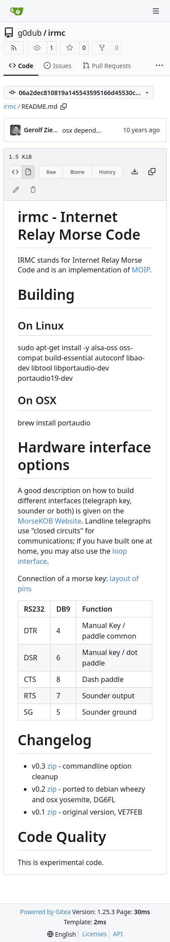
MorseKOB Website (49, 521)
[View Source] (15, 172)
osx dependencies (88, 130)
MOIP (140, 270)
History (107, 171)
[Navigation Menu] (157, 11)
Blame (77, 171)
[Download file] (135, 172)
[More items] (159, 66)
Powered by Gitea (45, 912)
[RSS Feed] (14, 47)
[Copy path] (63, 106)
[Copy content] (152, 172)
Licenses (94, 934)
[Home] (16, 11)
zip (52, 766)
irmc (56, 32)
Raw (51, 171)
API (118, 934)
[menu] (61, 934)
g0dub (30, 32)
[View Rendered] (28, 172)
